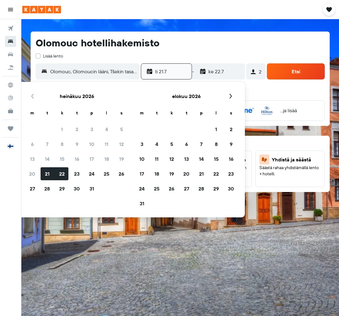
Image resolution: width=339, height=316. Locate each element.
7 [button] (47, 144)
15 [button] (62, 159)
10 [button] (91, 144)
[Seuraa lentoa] (10, 98)
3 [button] (91, 129)
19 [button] (121, 159)
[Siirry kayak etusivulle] (41, 9)
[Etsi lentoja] (10, 28)
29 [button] (62, 189)
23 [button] (77, 174)
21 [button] (47, 174)
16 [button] (77, 159)
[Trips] (10, 128)
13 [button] (32, 159)
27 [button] (32, 189)
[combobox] (93, 71)
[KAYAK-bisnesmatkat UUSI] (10, 111)
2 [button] (77, 129)
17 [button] (91, 159)
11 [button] (106, 144)
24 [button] (91, 174)
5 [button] (121, 129)
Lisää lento (53, 56)
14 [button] (47, 159)
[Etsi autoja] (10, 54)
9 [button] (77, 144)
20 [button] (32, 174)
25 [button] (106, 174)
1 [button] (62, 129)
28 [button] (47, 189)
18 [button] (106, 159)
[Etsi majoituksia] (10, 41)
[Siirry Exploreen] (10, 85)
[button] (10, 9)
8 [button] (62, 144)
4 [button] (106, 129)
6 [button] (32, 144)
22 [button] (62, 174)
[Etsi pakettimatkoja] (10, 67)
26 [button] (121, 174)
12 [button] (121, 144)
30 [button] (77, 189)
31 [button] (91, 189)
